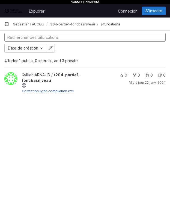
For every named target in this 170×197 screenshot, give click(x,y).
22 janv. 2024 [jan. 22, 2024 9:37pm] (155, 82)
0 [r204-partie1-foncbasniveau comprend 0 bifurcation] (136, 75)
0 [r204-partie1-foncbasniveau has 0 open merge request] (149, 75)
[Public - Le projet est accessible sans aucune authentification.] (24, 85)
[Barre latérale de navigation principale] (6, 24)
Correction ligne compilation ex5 (48, 91)
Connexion (128, 11)
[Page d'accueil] (14, 11)
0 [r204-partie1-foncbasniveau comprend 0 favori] (123, 75)
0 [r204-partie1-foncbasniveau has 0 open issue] (162, 75)
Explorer (36, 11)
